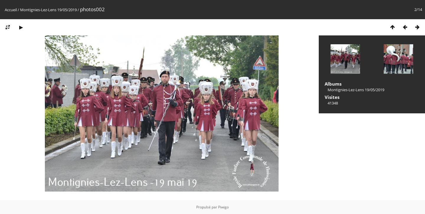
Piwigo (223, 207)
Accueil (11, 9)
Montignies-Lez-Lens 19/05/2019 (48, 9)
